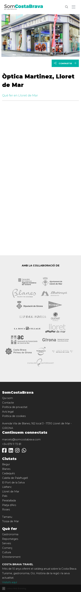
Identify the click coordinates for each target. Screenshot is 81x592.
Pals (4, 496)
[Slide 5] (36, 55)
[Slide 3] (27, 55)
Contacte (8, 402)
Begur (6, 464)
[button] (74, 7)
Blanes (6, 469)
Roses (6, 509)
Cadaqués (8, 473)
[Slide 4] (31, 55)
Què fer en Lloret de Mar (20, 95)
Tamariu (7, 516)
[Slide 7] (45, 55)
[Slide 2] (23, 55)
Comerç (7, 548)
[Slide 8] (49, 55)
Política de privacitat (14, 407)
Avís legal (8, 411)
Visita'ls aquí (9, 582)
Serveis (6, 543)
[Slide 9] (53, 55)
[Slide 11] (62, 55)
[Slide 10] (58, 55)
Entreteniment (11, 557)
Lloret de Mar (10, 491)
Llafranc (7, 487)
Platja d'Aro (9, 505)
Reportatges (10, 539)
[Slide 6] (40, 55)
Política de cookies (14, 416)
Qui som (7, 398)
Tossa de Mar (10, 521)
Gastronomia (10, 534)
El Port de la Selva (13, 482)
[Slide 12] (66, 55)
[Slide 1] (18, 55)
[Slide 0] (14, 55)
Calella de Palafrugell (15, 478)
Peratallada (9, 500)
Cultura (6, 552)
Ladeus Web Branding (16, 588)
